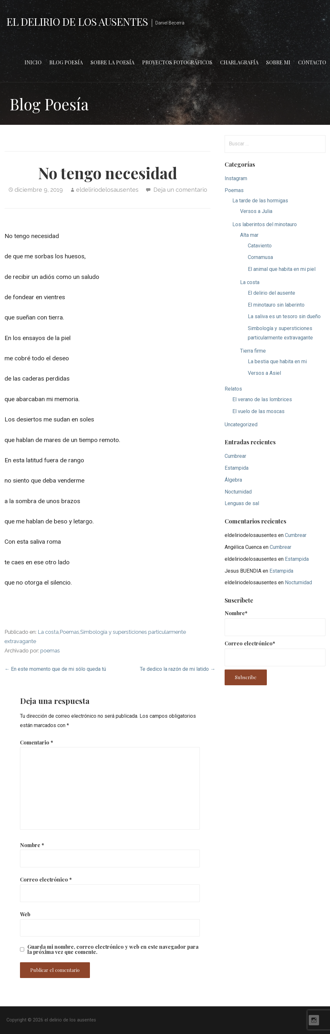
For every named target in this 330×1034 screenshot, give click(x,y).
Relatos (233, 389)
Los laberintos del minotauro (264, 224)
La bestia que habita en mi (277, 361)
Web (25, 914)
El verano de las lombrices (262, 399)
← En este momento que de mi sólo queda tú (55, 669)
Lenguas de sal (242, 503)
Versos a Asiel (264, 373)
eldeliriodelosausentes (107, 189)
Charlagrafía (239, 62)
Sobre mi (278, 62)
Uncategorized (241, 424)
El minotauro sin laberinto (276, 305)
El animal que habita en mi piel (281, 269)
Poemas (69, 632)
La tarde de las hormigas (260, 201)
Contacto (312, 62)
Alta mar (249, 235)
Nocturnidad (238, 492)
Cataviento (260, 246)
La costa (48, 632)
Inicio (33, 62)
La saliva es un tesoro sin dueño (284, 316)
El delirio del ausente (271, 293)
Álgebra (233, 480)
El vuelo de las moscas (258, 411)
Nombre (32, 845)
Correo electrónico (46, 879)
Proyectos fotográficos (177, 62)
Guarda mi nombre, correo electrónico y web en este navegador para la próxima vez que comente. (113, 949)
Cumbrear (235, 456)
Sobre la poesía (112, 62)
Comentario (36, 742)
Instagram (236, 178)
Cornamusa (260, 257)
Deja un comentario (180, 189)
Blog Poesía (66, 62)
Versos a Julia (256, 211)
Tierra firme (253, 351)
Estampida (236, 468)
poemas (50, 651)
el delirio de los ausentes (77, 21)
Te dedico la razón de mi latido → (177, 669)
